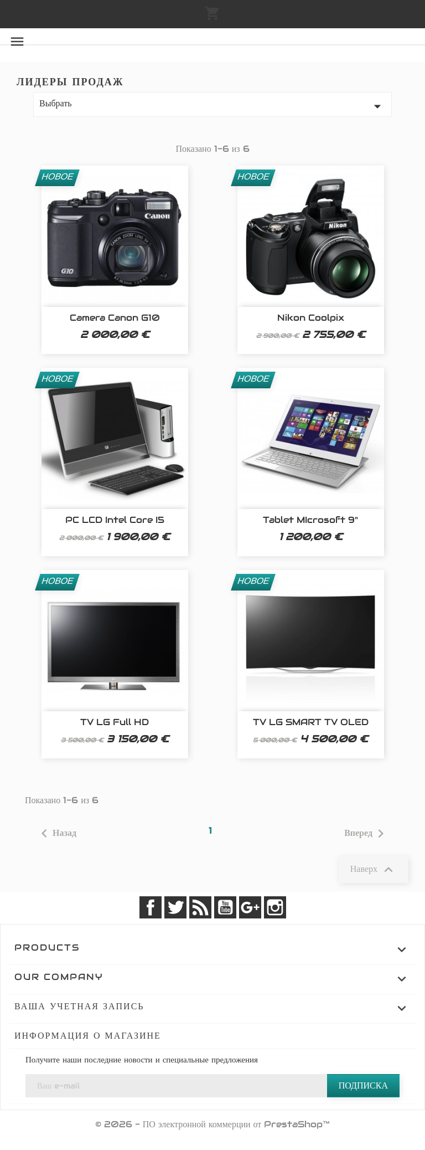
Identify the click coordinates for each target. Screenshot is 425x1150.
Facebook (150, 907)
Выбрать (212, 106)
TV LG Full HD (114, 722)
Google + (250, 907)
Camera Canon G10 (115, 318)
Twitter (175, 907)
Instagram (275, 907)
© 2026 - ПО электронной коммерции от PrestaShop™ (212, 1124)
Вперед (366, 833)
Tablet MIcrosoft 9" (310, 520)
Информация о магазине (87, 1035)
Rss (200, 907)
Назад (56, 833)
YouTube (225, 907)
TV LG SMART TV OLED (311, 722)
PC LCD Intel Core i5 (114, 520)
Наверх (373, 869)
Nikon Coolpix (310, 318)
